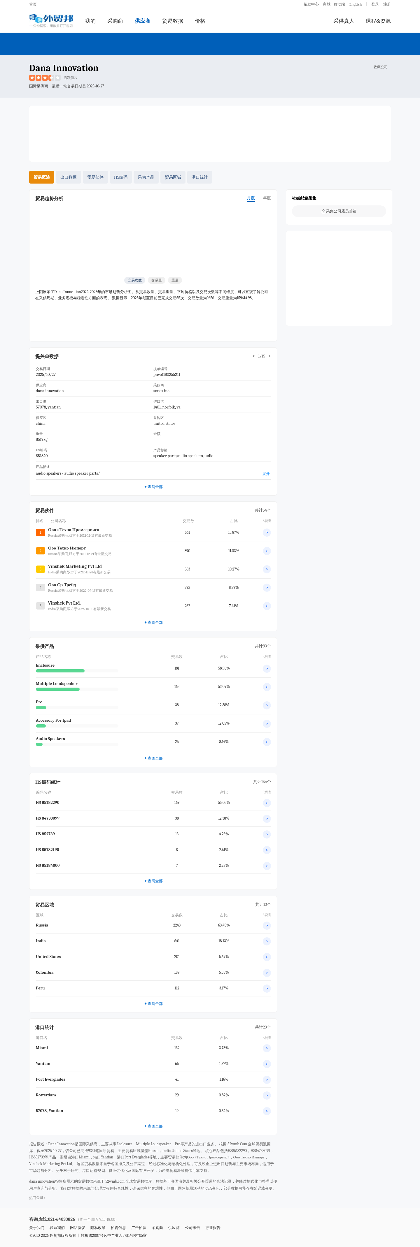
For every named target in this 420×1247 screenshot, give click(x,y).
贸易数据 (172, 21)
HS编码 (120, 177)
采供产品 (146, 177)
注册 (387, 4)
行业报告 (212, 1227)
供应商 (142, 21)
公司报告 (192, 1227)
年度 (267, 197)
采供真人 (343, 21)
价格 (200, 21)
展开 (266, 473)
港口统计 (200, 177)
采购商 (115, 21)
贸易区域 (173, 177)
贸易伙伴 (95, 177)
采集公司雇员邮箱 (339, 211)
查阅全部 (153, 486)
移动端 (339, 4)
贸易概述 (42, 177)
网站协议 (77, 1227)
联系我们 (57, 1227)
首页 (33, 4)
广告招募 (138, 1227)
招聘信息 (118, 1227)
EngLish (355, 4)
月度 (251, 197)
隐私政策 (98, 1227)
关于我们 (36, 1227)
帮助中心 (311, 4)
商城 (326, 4)
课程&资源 (378, 21)
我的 (90, 21)
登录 (375, 4)
